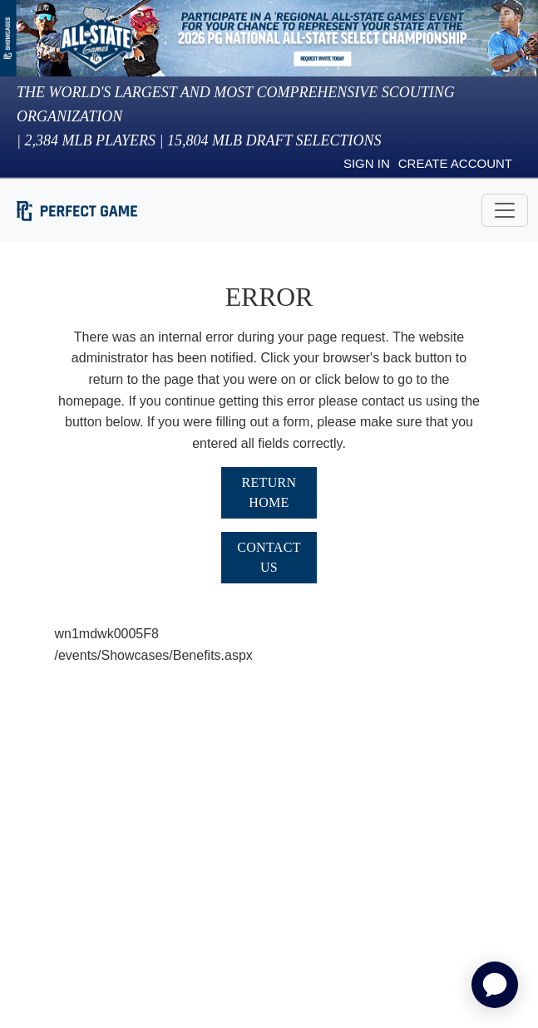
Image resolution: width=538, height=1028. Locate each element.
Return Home (269, 492)
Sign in (366, 163)
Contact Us (269, 557)
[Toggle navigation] (504, 210)
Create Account (455, 163)
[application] (495, 985)
